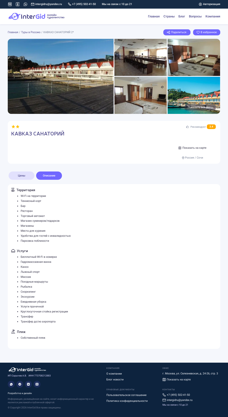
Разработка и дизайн (20, 393)
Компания (212, 16)
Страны (169, 16)
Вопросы (195, 16)
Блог (181, 16)
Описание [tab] (49, 175)
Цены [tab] (21, 175)
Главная (154, 16)
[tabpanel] (114, 266)
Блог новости (115, 379)
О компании (114, 373)
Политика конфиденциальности (127, 401)
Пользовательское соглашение (126, 395)
